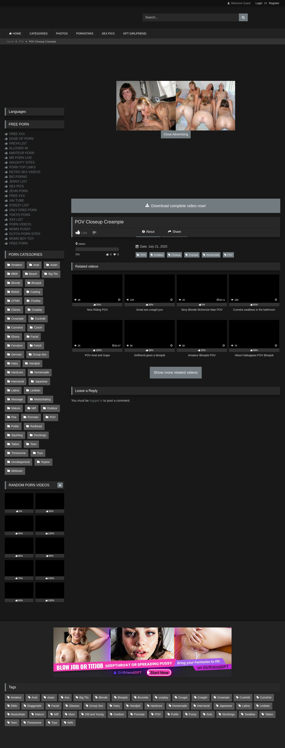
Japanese (41, 365)
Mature (15, 390)
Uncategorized (20, 440)
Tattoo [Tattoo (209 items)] (269, 692)
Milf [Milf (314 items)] (56, 692)
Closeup (174, 254)
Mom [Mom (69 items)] (71, 692)
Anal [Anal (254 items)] (34, 675)
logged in (96, 400)
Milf (33, 390)
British (15, 289)
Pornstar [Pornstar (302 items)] (139, 692)
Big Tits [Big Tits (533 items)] (84, 675)
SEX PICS (108, 33)
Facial (53, 323)
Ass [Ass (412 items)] (67, 675)
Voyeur (45, 440)
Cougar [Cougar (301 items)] (183, 675)
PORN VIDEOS (18, 224)
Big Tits (52, 273)
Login (259, 3)
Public (15, 407)
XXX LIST (14, 219)
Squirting (17, 415)
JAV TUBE (14, 200)
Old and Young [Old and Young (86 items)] (94, 692)
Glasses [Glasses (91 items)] (74, 683)
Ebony (34, 323)
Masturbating (42, 382)
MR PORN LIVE (18, 157)
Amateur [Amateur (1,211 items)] (16, 675)
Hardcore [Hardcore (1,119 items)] (156, 683)
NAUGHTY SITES (20, 162)
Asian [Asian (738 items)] (50, 675)
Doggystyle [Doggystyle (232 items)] (34, 683)
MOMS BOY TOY (19, 238)
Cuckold (16, 315)
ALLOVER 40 (16, 148)
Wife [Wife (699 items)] (70, 700)
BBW (14, 273)
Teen (33, 424)
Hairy (14, 348)
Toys (40, 432)
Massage (17, 382)
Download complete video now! (175, 206)
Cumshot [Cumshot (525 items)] (265, 675)
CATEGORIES (39, 33)
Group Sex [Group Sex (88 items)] (96, 683)
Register (274, 3)
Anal (36, 264)
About (148, 231)
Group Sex (39, 340)
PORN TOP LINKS (20, 167)
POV (21, 41)
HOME (17, 33)
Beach (33, 273)
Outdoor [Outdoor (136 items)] (119, 692)
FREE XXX (15, 134)
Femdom (17, 331)
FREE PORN (16, 243)
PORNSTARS (84, 33)
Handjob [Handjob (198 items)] (135, 683)
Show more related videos (176, 372)
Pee (13, 398)
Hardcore (17, 357)
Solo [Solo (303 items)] (209, 692)
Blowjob (36, 281)
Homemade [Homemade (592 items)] (179, 683)
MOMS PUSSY (18, 229)
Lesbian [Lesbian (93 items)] (265, 683)
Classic (36, 298)
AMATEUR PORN (19, 153)
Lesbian (35, 373)
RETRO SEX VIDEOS (22, 172)
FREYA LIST (16, 143)
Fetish (37, 331)
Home (10, 41)
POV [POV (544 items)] (158, 692)
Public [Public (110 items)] (175, 692)
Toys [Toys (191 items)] (54, 700)
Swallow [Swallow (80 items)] (250, 692)
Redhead (35, 407)
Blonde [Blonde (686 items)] (103, 675)
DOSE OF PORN (19, 138)
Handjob (34, 348)
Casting (35, 289)
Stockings (39, 415)
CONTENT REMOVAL (162, 730)
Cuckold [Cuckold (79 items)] (245, 675)
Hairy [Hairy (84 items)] (116, 683)
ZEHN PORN (16, 191)
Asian (53, 264)
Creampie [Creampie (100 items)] (223, 675)
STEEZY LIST (17, 205)
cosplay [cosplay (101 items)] (163, 675)
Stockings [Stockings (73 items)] (228, 692)
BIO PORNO (16, 176)
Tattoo (15, 424)
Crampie (191, 254)
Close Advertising (175, 134)
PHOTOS (62, 33)
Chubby (16, 298)
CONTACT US (117, 730)
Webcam (17, 449)
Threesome (18, 432)
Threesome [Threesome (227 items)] (34, 700)
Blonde (15, 281)
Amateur (157, 254)
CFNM (55, 289)
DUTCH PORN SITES (22, 234)
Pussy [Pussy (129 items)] (192, 692)
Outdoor (51, 390)
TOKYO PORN (17, 214)
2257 (137, 730)
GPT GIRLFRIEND (134, 33)
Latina (15, 373)
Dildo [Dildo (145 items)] (14, 683)
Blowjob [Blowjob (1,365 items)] (122, 675)
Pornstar (32, 398)
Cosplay (16, 306)
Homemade (211, 254)
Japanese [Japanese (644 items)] (226, 683)
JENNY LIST (16, 181)
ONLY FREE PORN (21, 210)
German (16, 340)
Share (174, 231)
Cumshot (38, 315)
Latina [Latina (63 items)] (246, 683)
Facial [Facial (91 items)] (55, 683)
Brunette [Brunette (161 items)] (143, 675)
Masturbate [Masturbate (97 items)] (18, 692)
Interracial (17, 365)
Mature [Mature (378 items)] (39, 692)
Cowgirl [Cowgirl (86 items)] (202, 675)
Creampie (38, 306)
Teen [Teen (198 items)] (14, 700)
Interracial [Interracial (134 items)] (203, 683)
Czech (15, 323)
